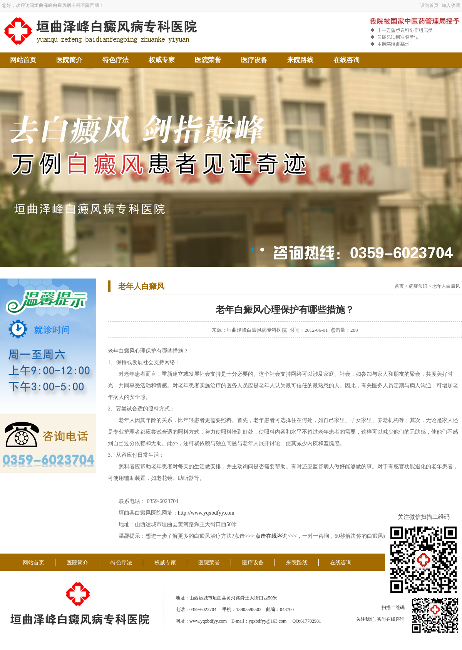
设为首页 (429, 5)
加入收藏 (451, 5)
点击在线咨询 (271, 536)
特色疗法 (115, 60)
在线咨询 (346, 60)
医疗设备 (254, 60)
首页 (399, 286)
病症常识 (418, 286)
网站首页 (23, 60)
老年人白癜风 (446, 286)
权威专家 (162, 60)
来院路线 (300, 60)
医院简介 (69, 60)
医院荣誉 (208, 60)
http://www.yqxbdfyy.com (206, 513)
